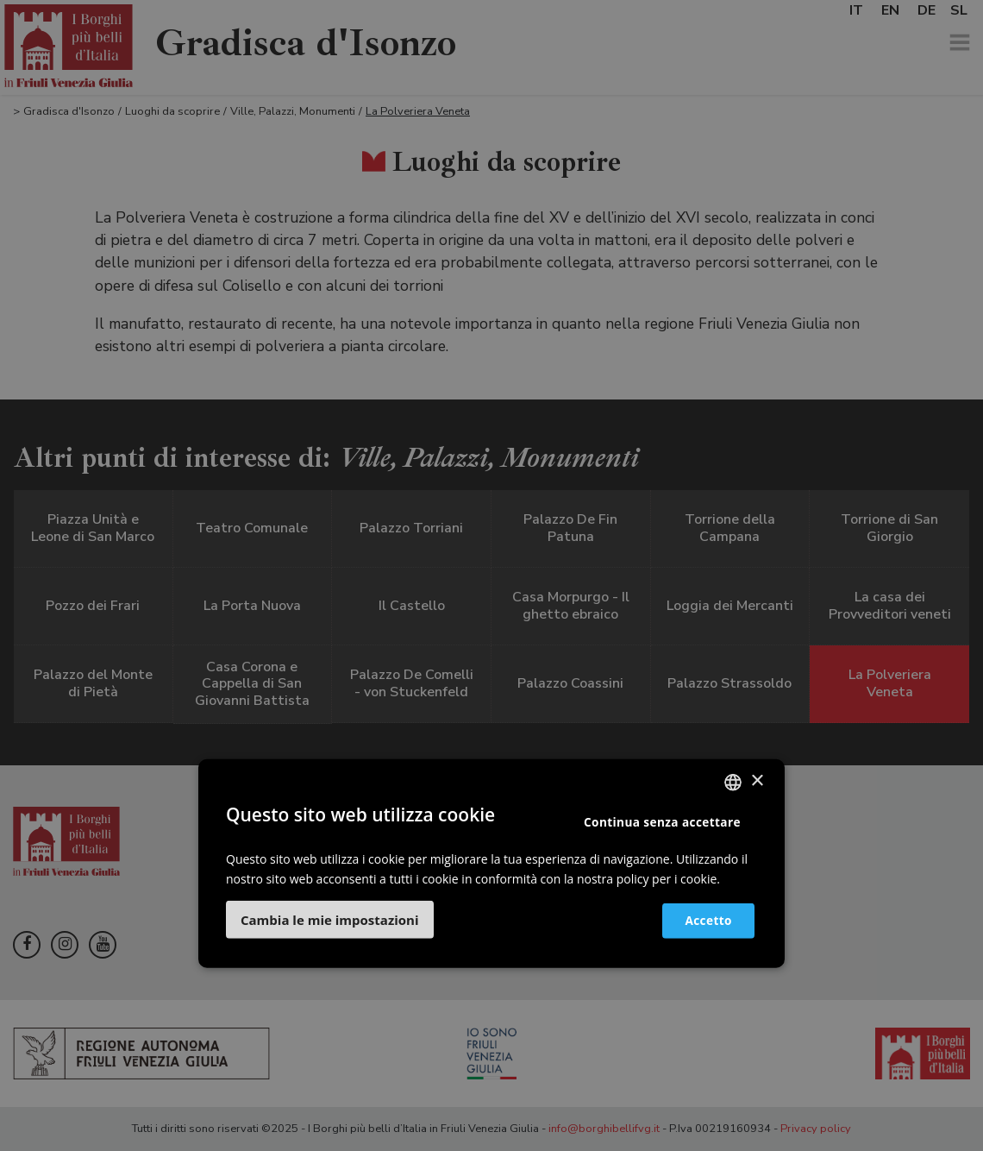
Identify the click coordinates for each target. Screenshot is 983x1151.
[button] (330, 919)
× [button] (756, 781)
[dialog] (491, 575)
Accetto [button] (700, 920)
